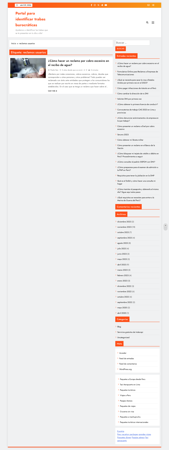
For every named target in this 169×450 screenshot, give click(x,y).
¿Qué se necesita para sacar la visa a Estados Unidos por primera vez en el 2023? (135, 81)
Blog (14, 75)
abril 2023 (121, 264)
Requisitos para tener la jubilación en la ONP (135, 175)
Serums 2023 (123, 134)
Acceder (122, 353)
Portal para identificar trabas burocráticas (30, 19)
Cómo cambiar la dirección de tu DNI (132, 93)
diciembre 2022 (124, 286)
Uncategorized (123, 337)
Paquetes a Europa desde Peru (132, 379)
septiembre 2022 (124, 302)
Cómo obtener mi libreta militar (130, 139)
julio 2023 (121, 248)
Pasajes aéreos (138, 437)
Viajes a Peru (125, 395)
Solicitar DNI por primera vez (129, 98)
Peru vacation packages (127, 434)
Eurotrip (120, 431)
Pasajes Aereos (126, 400)
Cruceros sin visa (127, 411)
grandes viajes (145, 434)
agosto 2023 (122, 243)
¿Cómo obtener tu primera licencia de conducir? (137, 104)
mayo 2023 (122, 259)
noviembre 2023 (124, 227)
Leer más (52, 90)
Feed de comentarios (128, 363)
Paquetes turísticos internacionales (134, 422)
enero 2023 (122, 280)
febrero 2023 (123, 275)
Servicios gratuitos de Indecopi (130, 332)
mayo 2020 (122, 307)
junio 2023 (122, 253)
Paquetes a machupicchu (130, 416)
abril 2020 (121, 313)
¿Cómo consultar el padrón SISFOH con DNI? (136, 161)
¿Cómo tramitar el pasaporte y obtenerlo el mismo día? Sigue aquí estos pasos (138, 191)
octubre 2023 (123, 232)
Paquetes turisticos (127, 390)
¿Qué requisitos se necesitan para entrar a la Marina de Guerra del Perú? (135, 199)
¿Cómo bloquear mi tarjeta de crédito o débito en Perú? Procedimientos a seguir (138, 155)
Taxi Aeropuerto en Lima (130, 384)
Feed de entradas (126, 358)
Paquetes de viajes (127, 406)
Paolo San (54, 70)
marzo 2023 (122, 270)
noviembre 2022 (124, 291)
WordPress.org (125, 369)
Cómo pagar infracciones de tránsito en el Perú (136, 88)
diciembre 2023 (124, 221)
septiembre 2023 (124, 237)
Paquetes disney (124, 437)
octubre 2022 (123, 296)
